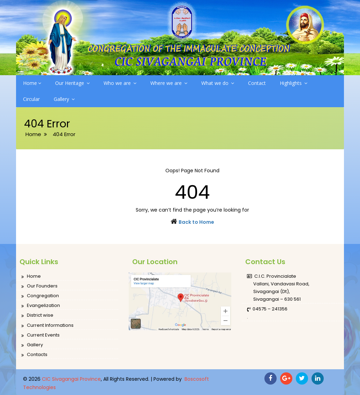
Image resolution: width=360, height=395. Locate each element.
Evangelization (40, 305)
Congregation (40, 296)
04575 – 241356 (267, 309)
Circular (31, 99)
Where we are (168, 83)
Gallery (64, 99)
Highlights (293, 83)
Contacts (34, 354)
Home (32, 83)
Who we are (120, 83)
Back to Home (196, 222)
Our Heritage (72, 83)
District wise (37, 315)
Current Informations (47, 325)
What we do (217, 83)
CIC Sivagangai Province (71, 379)
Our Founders (39, 286)
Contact (257, 83)
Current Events (40, 335)
